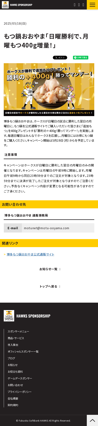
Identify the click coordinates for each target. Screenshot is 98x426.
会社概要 (13, 398)
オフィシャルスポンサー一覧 (23, 351)
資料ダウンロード (84, 4)
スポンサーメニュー (18, 331)
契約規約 (13, 405)
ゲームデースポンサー (20, 378)
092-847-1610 (75, 5)
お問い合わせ (79, 4)
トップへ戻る (48, 286)
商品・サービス (16, 338)
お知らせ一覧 (48, 269)
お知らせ (12, 365)
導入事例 (13, 345)
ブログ (11, 358)
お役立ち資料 (15, 371)
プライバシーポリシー (20, 392)
